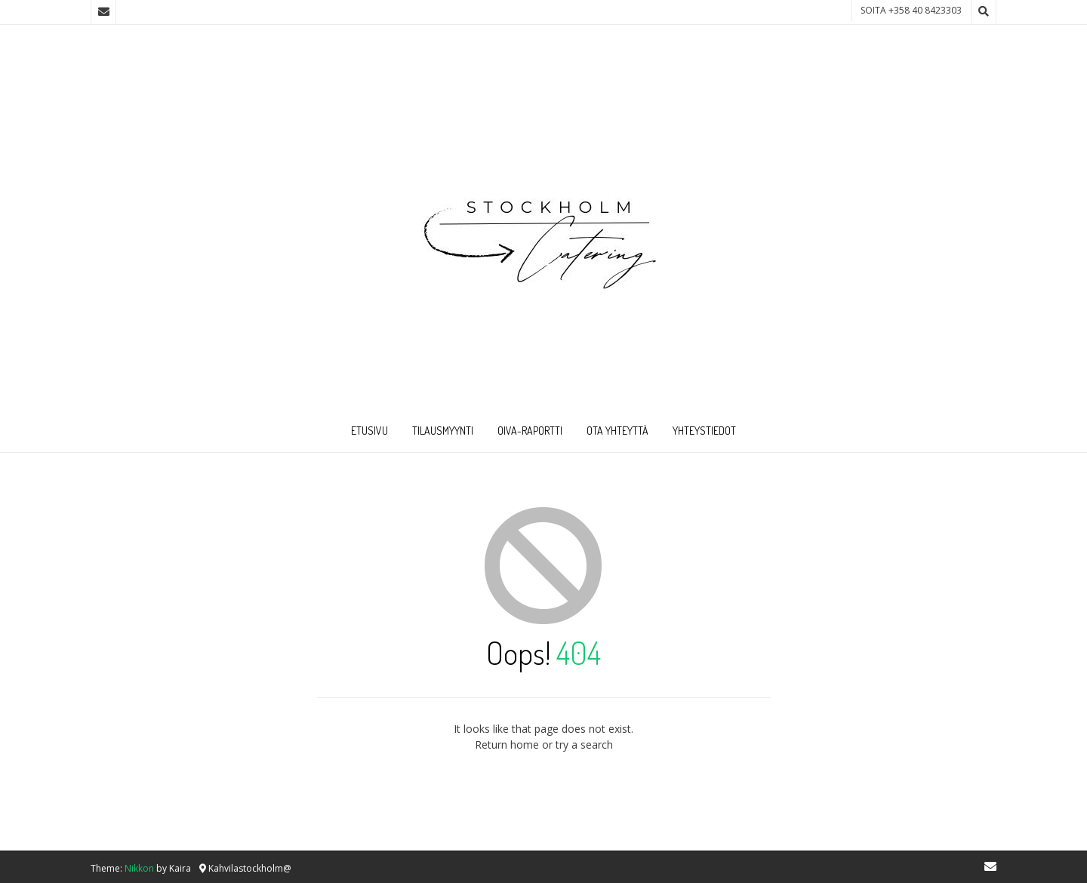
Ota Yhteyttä (617, 430)
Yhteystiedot (704, 430)
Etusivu (369, 430)
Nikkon (139, 868)
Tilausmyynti (442, 430)
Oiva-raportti (529, 430)
